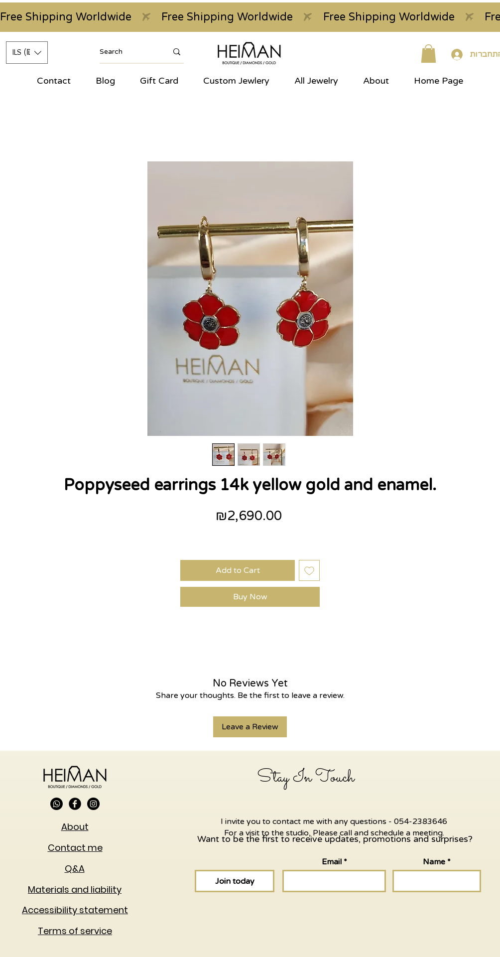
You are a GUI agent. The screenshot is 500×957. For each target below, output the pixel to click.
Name (434, 862)
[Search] (126, 52)
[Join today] (234, 881)
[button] (27, 52)
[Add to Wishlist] (309, 570)
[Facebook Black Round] (75, 804)
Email (332, 862)
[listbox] (27, 52)
